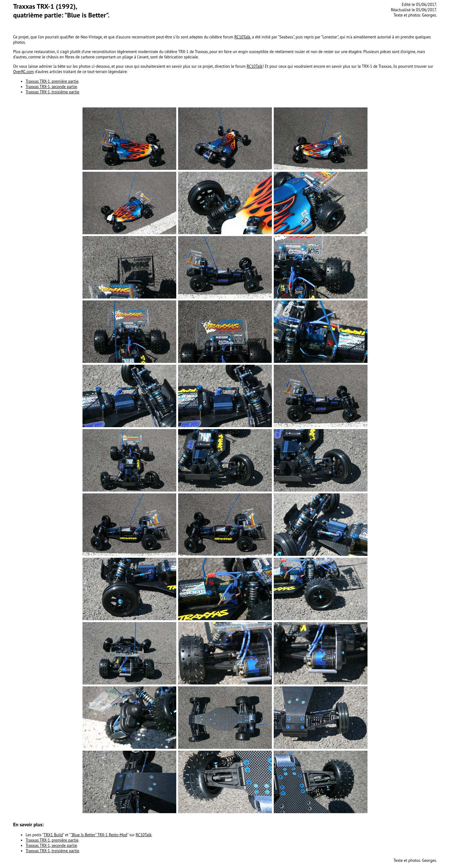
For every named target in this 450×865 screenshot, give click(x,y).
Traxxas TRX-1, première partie (52, 81)
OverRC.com (23, 71)
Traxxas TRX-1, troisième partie (52, 92)
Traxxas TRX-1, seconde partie (51, 86)
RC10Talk (242, 37)
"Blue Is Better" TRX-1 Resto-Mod (99, 835)
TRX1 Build (53, 835)
